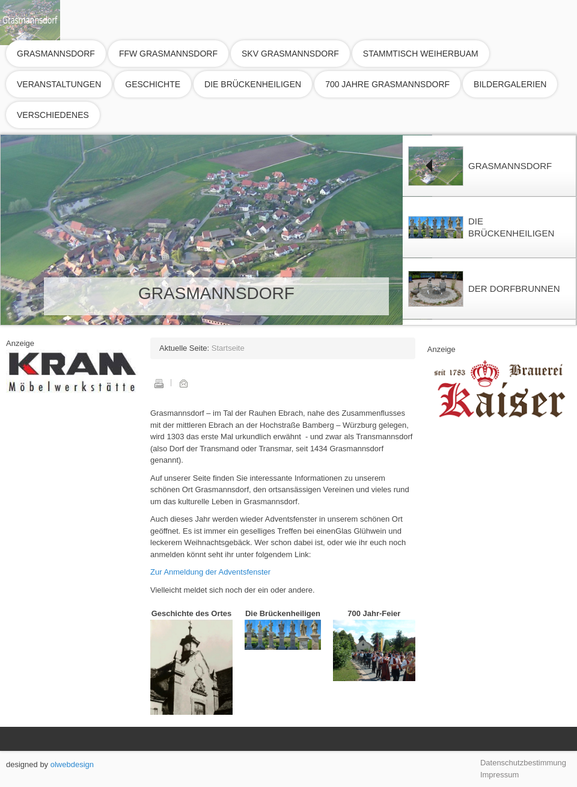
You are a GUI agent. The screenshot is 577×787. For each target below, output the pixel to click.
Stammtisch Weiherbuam (420, 53)
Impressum (499, 774)
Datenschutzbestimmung (523, 762)
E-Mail (183, 383)
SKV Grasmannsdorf (290, 53)
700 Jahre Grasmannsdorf (387, 84)
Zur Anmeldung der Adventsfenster (210, 571)
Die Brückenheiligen (252, 84)
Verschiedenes (53, 115)
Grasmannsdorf (56, 53)
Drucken (158, 383)
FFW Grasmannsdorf (168, 53)
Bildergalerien (510, 84)
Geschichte (152, 84)
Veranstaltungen (59, 84)
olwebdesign (72, 764)
